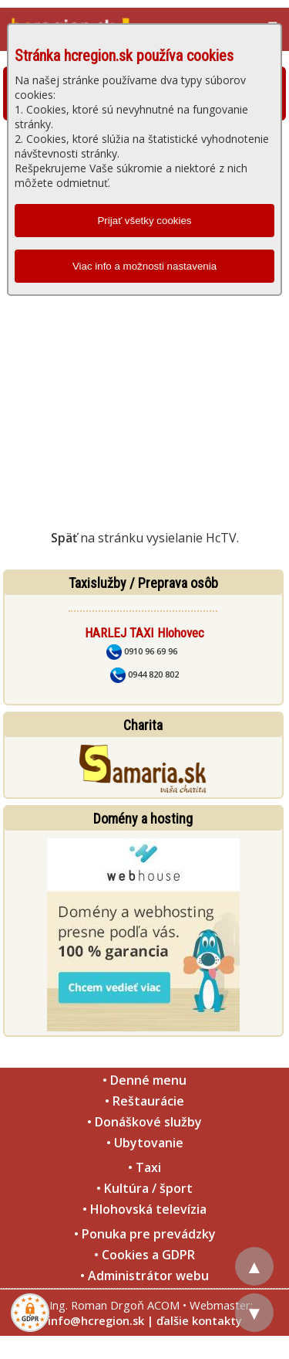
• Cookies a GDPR (144, 1254)
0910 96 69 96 (141, 651)
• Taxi (144, 1167)
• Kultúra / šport (144, 1188)
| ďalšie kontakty (194, 1320)
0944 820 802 (144, 674)
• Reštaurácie (144, 1100)
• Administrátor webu (144, 1275)
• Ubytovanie (144, 1142)
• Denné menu (144, 1080)
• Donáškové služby (144, 1121)
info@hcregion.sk (96, 1320)
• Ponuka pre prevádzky (145, 1233)
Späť (64, 537)
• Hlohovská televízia (144, 1209)
